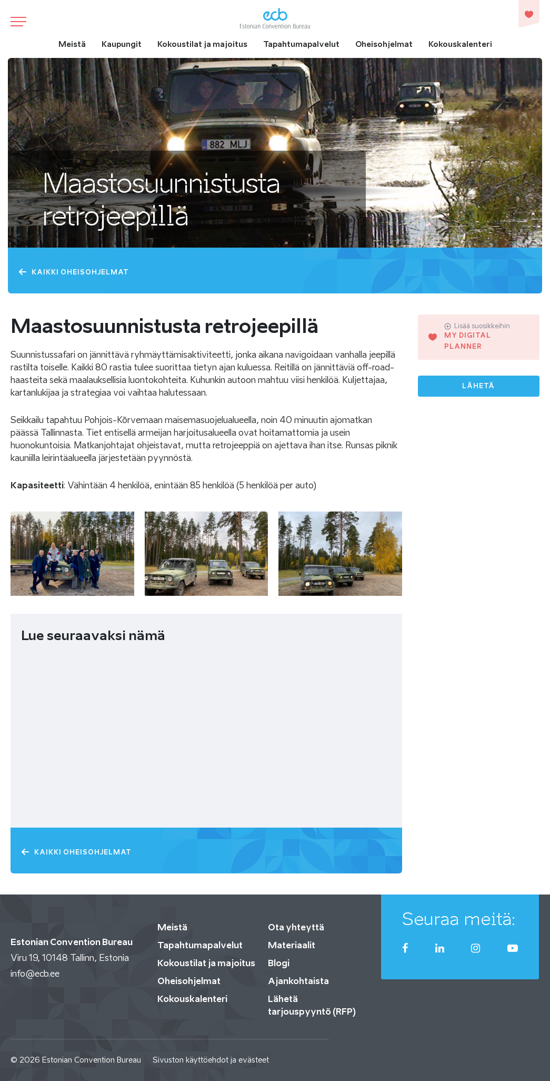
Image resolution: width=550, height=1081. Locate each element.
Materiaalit (291, 945)
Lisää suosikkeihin (477, 326)
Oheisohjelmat (384, 44)
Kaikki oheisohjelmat (73, 272)
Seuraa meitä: (459, 919)
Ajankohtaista (298, 981)
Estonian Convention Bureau (91, 1059)
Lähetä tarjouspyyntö (478, 389)
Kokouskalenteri (460, 44)
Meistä (72, 44)
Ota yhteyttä (296, 927)
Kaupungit (122, 44)
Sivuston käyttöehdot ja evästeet (211, 1059)
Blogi (278, 963)
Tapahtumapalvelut (301, 44)
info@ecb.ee (35, 973)
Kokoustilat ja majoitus (202, 44)
